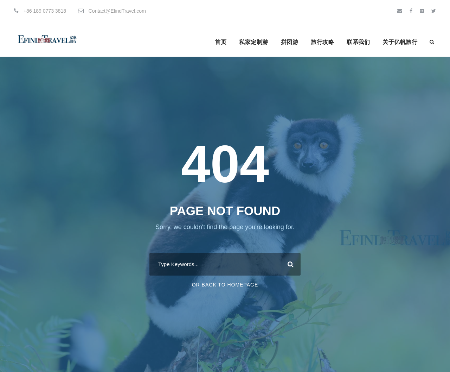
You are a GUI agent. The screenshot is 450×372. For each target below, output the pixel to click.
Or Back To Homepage (225, 285)
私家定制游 (253, 42)
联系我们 (358, 42)
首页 (220, 42)
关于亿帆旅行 (399, 42)
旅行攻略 (322, 42)
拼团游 (289, 42)
